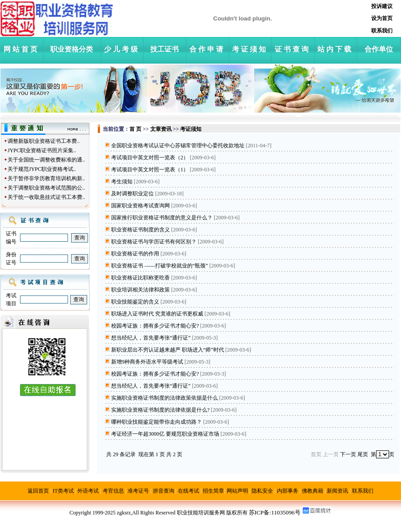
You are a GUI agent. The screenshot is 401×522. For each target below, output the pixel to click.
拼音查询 (163, 491)
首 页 (135, 129)
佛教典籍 (312, 491)
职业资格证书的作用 (135, 254)
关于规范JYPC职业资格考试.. (42, 169)
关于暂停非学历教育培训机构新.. (46, 178)
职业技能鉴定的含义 (135, 302)
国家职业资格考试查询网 (140, 205)
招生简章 (213, 491)
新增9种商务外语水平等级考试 (147, 362)
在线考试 (188, 491)
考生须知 (121, 181)
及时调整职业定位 (132, 193)
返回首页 (38, 491)
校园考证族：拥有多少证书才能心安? (155, 326)
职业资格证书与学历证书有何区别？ (153, 242)
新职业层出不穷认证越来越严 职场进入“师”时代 (167, 350)
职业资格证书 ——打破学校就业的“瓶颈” (159, 266)
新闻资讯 (337, 491)
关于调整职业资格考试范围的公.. (46, 188)
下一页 (348, 454)
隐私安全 (262, 491)
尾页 (362, 454)
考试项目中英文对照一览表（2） (149, 157)
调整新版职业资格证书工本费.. (44, 141)
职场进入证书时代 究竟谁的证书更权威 (157, 314)
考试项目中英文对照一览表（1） (149, 169)
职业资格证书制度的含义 (140, 230)
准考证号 (138, 491)
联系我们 (362, 491)
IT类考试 (63, 491)
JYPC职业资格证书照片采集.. (42, 150)
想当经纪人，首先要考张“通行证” (151, 338)
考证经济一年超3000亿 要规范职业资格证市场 (165, 434)
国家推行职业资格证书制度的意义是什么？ (162, 217)
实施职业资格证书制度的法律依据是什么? (160, 410)
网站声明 (237, 491)
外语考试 (88, 491)
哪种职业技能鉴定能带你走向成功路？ (156, 422)
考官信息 (113, 491)
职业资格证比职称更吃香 (140, 278)
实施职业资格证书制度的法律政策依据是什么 (164, 398)
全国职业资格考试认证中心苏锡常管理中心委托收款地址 (178, 145)
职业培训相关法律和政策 (140, 290)
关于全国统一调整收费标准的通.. (46, 160)
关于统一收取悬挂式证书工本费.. (46, 197)
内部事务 (287, 491)
